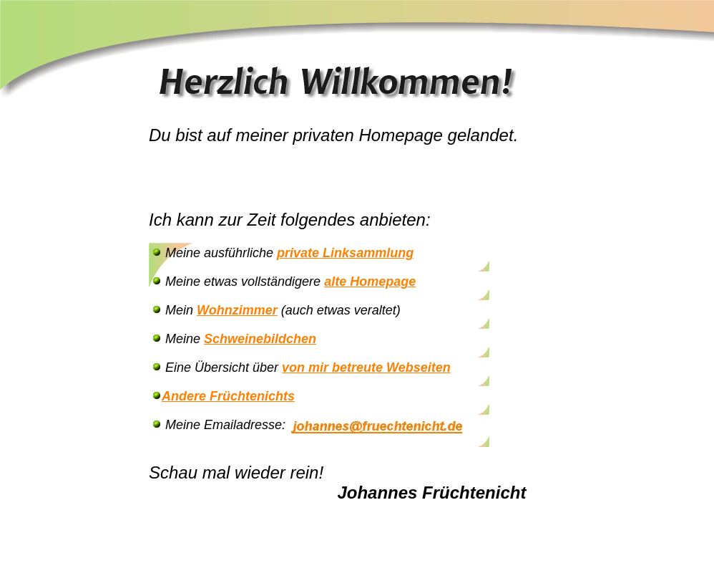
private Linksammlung (345, 253)
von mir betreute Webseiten (366, 367)
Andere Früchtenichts (228, 396)
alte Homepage (370, 281)
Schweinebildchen (260, 339)
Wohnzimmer (237, 310)
